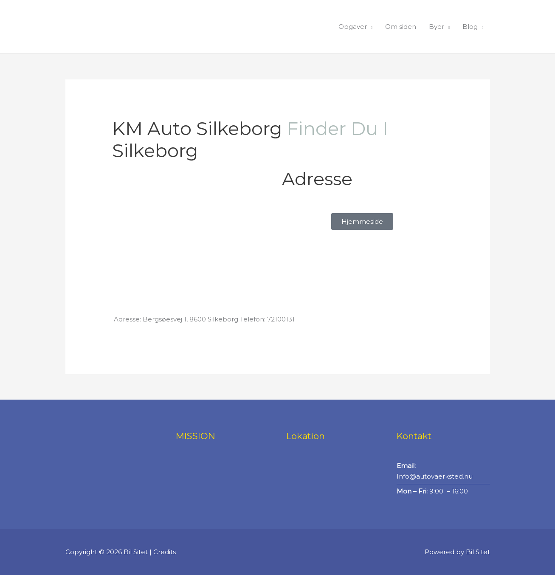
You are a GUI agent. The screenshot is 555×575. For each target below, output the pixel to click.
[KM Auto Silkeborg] (192, 233)
